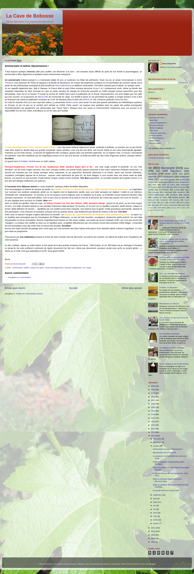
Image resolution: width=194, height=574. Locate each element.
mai (155, 509)
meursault (168, 192)
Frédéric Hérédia (28, 161)
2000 (153, 542)
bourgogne (168, 168)
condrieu (183, 208)
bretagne (173, 208)
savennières (161, 208)
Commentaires (157, 107)
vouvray (176, 200)
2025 (153, 390)
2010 (153, 531)
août (155, 499)
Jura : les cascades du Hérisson (172, 274)
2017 (153, 418)
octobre (156, 446)
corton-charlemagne (156, 195)
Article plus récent (15, 288)
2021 (153, 404)
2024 (153, 393)
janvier (156, 523)
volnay (88, 268)
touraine (155, 192)
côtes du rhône (168, 185)
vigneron (152, 176)
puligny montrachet (154, 210)
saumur (182, 180)
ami (181, 173)
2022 (153, 400)
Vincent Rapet (155, 143)
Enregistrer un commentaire (19, 277)
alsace (183, 205)
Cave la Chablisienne (158, 123)
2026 (153, 386)
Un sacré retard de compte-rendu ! (167, 490)
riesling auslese (178, 197)
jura (171, 187)
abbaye (186, 195)
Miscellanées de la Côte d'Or (164, 453)
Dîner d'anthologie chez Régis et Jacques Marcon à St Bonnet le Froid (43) (174, 223)
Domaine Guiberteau (157, 133)
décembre (157, 439)
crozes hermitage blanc (54, 268)
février (156, 520)
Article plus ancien (132, 288)
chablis (26, 268)
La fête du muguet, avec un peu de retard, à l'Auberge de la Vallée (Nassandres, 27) (173, 241)
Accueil (73, 288)
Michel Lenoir (72, 102)
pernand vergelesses (73, 268)
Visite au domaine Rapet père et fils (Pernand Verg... (167, 480)
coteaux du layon (37, 268)
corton (150, 208)
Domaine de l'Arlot (156, 118)
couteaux (172, 203)
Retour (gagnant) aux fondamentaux (173, 364)
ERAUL (86, 99)
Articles (154, 102)
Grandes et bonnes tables (159, 158)
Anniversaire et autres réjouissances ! (168, 449)
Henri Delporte (61, 85)
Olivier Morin (154, 141)
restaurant (168, 176)
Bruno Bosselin (169, 64)
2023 (153, 397)
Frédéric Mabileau (156, 138)
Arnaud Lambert (155, 135)
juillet (155, 502)
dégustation (176, 171)
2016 (153, 422)
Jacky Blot (153, 120)
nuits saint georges (167, 180)
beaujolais (164, 200)
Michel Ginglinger (156, 128)
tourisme (152, 173)
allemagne (155, 205)
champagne (163, 182)
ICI (174, 148)
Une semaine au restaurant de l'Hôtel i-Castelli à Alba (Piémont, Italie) (174, 258)
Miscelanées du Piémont (169, 304)
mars (155, 516)
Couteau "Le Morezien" (168, 287)
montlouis (174, 195)
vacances (181, 192)
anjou (187, 190)
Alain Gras (153, 130)
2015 (153, 425)
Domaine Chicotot (156, 125)
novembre (157, 442)
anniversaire (17, 268)
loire (158, 171)
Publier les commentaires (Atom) (29, 294)
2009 (153, 535)
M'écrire (151, 92)
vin (84, 268)
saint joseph (184, 203)
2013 (153, 432)
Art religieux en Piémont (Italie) (171, 348)
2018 (153, 414)
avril (155, 513)
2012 (153, 436)
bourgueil (151, 200)
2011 (153, 528)
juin (155, 506)
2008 (153, 538)
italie (154, 185)
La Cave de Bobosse (29, 16)
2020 (153, 407)
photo (168, 173)
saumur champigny (170, 205)
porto (162, 203)
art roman (182, 187)
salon (164, 187)
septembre (157, 495)
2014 (153, 429)
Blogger (152, 564)
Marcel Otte (43, 97)
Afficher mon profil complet (170, 67)
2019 (153, 411)
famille (150, 190)
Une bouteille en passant (169, 334)
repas (186, 168)
